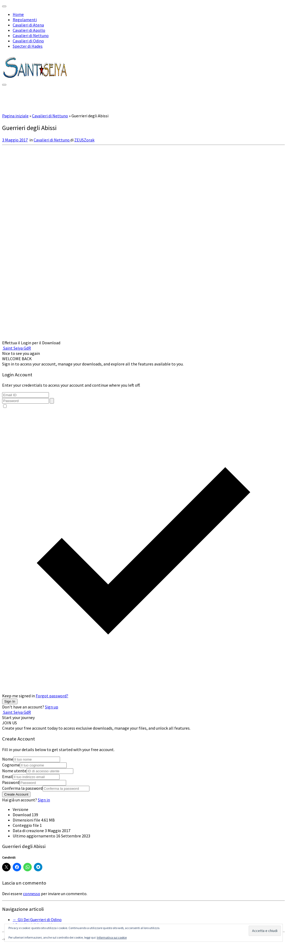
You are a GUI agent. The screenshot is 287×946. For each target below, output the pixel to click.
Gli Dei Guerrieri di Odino (37, 919)
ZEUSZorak (84, 139)
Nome (7, 759)
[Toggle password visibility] (52, 401)
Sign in (44, 799)
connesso (31, 893)
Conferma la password (22, 788)
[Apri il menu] (4, 85)
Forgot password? (52, 695)
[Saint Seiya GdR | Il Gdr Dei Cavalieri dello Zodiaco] (35, 78)
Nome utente (14, 770)
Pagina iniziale (15, 115)
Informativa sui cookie (112, 937)
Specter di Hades (28, 46)
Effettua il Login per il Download (31, 342)
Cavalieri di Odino (28, 40)
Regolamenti (25, 19)
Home (18, 14)
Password (10, 782)
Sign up (51, 707)
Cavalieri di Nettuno (31, 35)
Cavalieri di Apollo (29, 30)
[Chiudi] (4, 6)
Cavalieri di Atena (28, 25)
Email (7, 776)
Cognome (11, 764)
